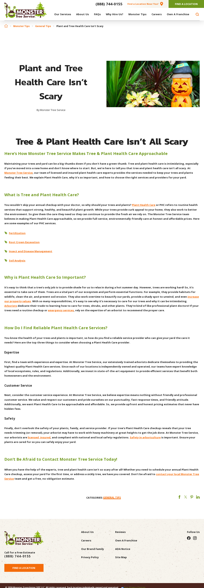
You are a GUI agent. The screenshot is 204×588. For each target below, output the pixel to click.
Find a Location (23, 568)
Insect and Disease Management (30, 251)
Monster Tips (21, 26)
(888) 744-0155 (109, 3)
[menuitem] (63, 14)
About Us (87, 532)
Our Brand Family (92, 549)
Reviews (120, 532)
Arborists (10, 306)
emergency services (61, 310)
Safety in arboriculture (145, 437)
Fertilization (17, 233)
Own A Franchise (126, 540)
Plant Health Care (143, 205)
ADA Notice (122, 549)
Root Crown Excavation (24, 242)
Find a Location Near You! (142, 3)
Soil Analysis (17, 260)
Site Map (121, 557)
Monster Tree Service (18, 172)
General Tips (43, 26)
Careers (86, 540)
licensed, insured (39, 437)
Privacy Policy (90, 557)
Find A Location (186, 4)
